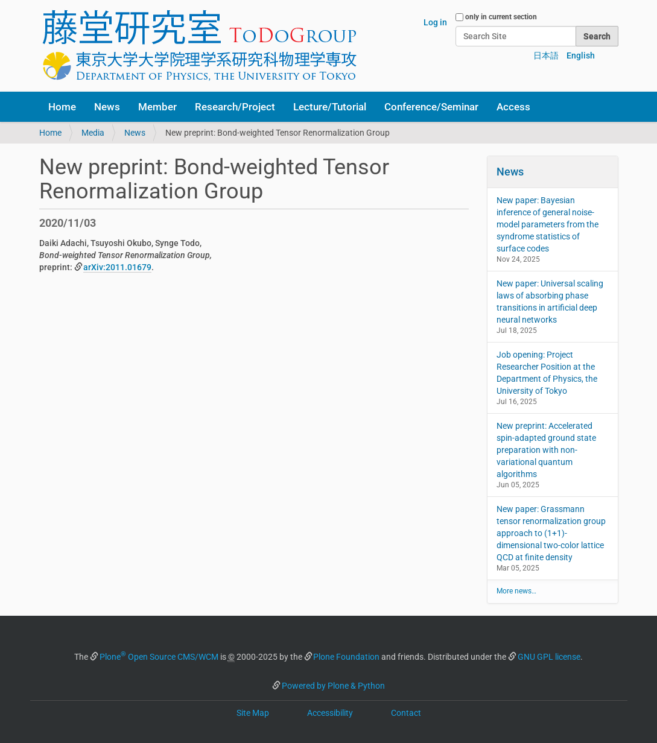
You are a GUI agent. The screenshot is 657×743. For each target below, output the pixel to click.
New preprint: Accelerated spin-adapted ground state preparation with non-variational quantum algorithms (546, 450)
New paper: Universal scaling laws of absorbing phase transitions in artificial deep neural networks (550, 301)
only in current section (501, 17)
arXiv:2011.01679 (117, 267)
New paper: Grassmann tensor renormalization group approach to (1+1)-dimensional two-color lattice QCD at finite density (551, 533)
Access (513, 107)
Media (92, 133)
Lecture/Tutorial (329, 107)
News (107, 107)
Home (62, 107)
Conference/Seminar (431, 107)
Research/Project (235, 107)
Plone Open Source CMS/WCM (159, 657)
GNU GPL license (549, 657)
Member (157, 107)
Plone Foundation (346, 657)
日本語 (546, 55)
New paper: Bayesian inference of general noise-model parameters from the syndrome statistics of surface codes (547, 224)
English (581, 55)
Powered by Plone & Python (333, 686)
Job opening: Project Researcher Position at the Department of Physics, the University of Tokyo (547, 373)
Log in (435, 22)
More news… (516, 591)
